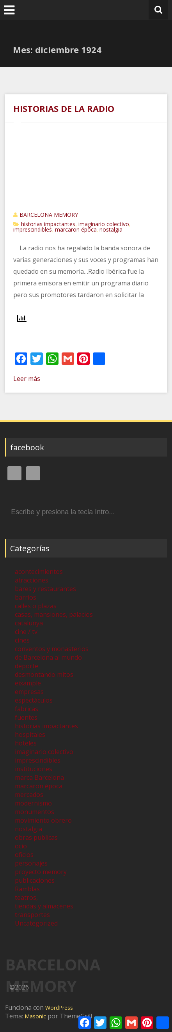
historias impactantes (48, 224)
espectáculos (34, 700)
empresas (29, 691)
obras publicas (36, 837)
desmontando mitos (44, 674)
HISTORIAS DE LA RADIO (63, 108)
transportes (32, 914)
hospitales (30, 734)
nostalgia (110, 229)
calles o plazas (36, 606)
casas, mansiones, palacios (54, 614)
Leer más (26, 378)
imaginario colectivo (103, 224)
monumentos (34, 811)
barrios (25, 597)
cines (22, 640)
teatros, (26, 897)
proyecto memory (41, 871)
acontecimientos (39, 571)
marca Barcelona (39, 777)
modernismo (33, 803)
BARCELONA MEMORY (49, 214)
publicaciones (35, 880)
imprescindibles (32, 229)
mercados (29, 794)
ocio (21, 846)
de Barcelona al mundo (48, 657)
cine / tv (26, 631)
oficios (24, 854)
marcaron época (76, 229)
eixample (28, 683)
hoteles (26, 743)
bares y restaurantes (45, 588)
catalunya (29, 623)
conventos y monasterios (52, 648)
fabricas (26, 709)
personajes (31, 863)
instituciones (33, 769)
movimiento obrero (43, 820)
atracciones (31, 580)
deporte (26, 666)
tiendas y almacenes (44, 906)
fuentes (26, 717)
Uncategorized (36, 923)
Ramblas (27, 889)
